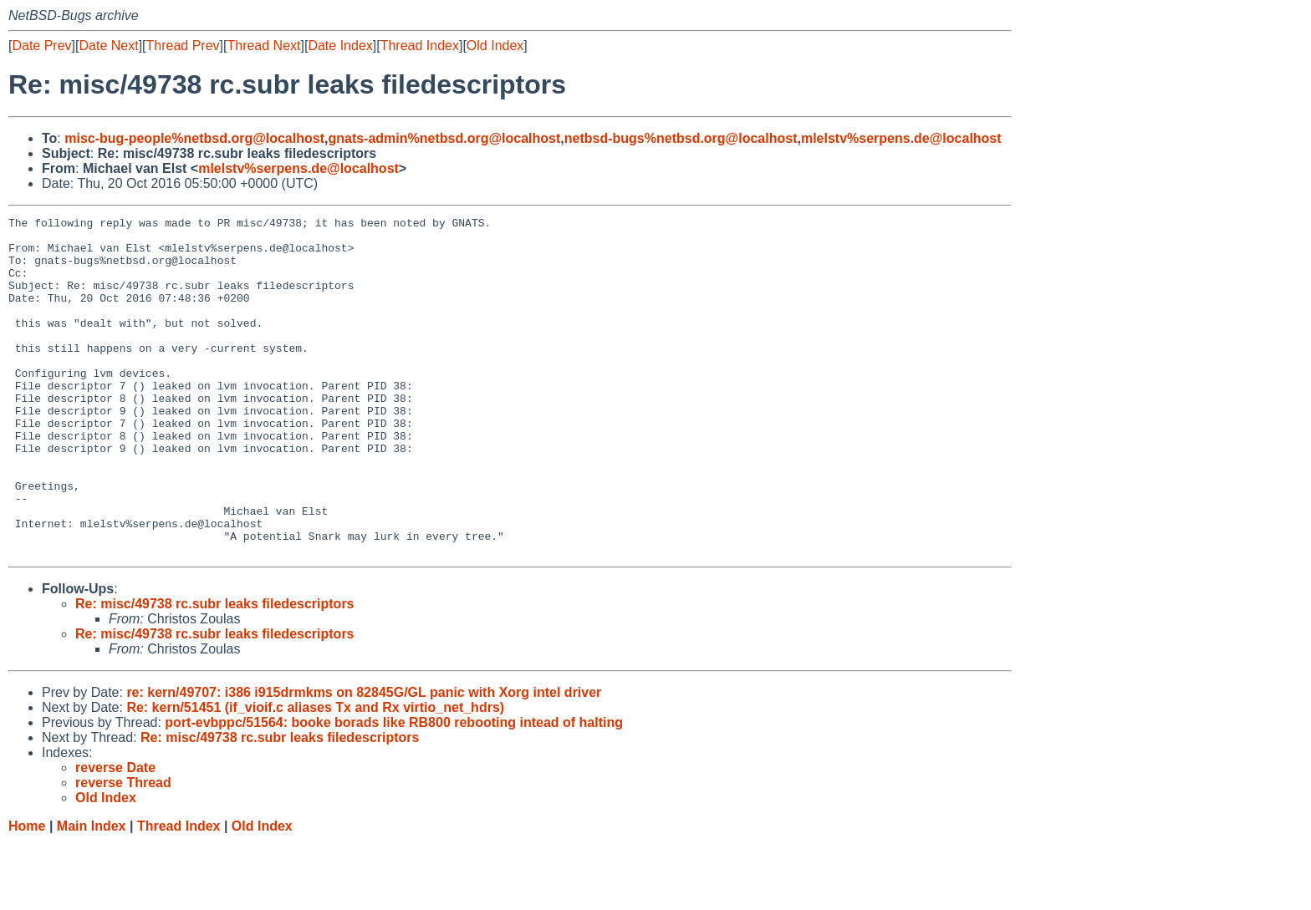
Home (26, 894)
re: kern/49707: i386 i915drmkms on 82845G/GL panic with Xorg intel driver (363, 760)
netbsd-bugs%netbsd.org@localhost (681, 138)
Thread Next (263, 45)
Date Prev (41, 45)
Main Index (91, 894)
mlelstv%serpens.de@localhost (901, 138)
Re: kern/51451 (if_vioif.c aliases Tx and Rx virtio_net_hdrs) (315, 775)
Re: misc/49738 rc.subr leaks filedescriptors (215, 671)
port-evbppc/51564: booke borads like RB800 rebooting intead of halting (394, 790)
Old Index (495, 45)
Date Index (340, 45)
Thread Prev (183, 45)
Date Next (108, 45)
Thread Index (419, 45)
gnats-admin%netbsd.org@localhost (444, 138)
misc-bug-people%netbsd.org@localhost (194, 138)
